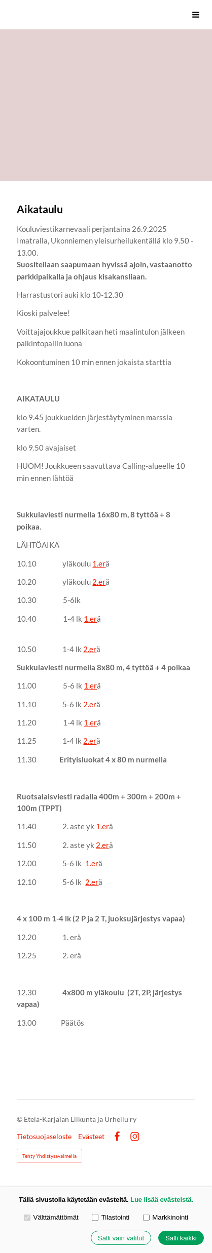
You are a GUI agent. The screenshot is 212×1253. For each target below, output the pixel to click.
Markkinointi (165, 1217)
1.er (98, 563)
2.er (98, 581)
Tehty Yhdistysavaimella (49, 1156)
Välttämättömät (51, 1217)
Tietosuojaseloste (44, 1136)
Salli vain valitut (121, 1238)
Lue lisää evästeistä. (161, 1199)
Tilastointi (110, 1217)
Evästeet (91, 1136)
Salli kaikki (181, 1238)
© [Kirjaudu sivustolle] (20, 1119)
